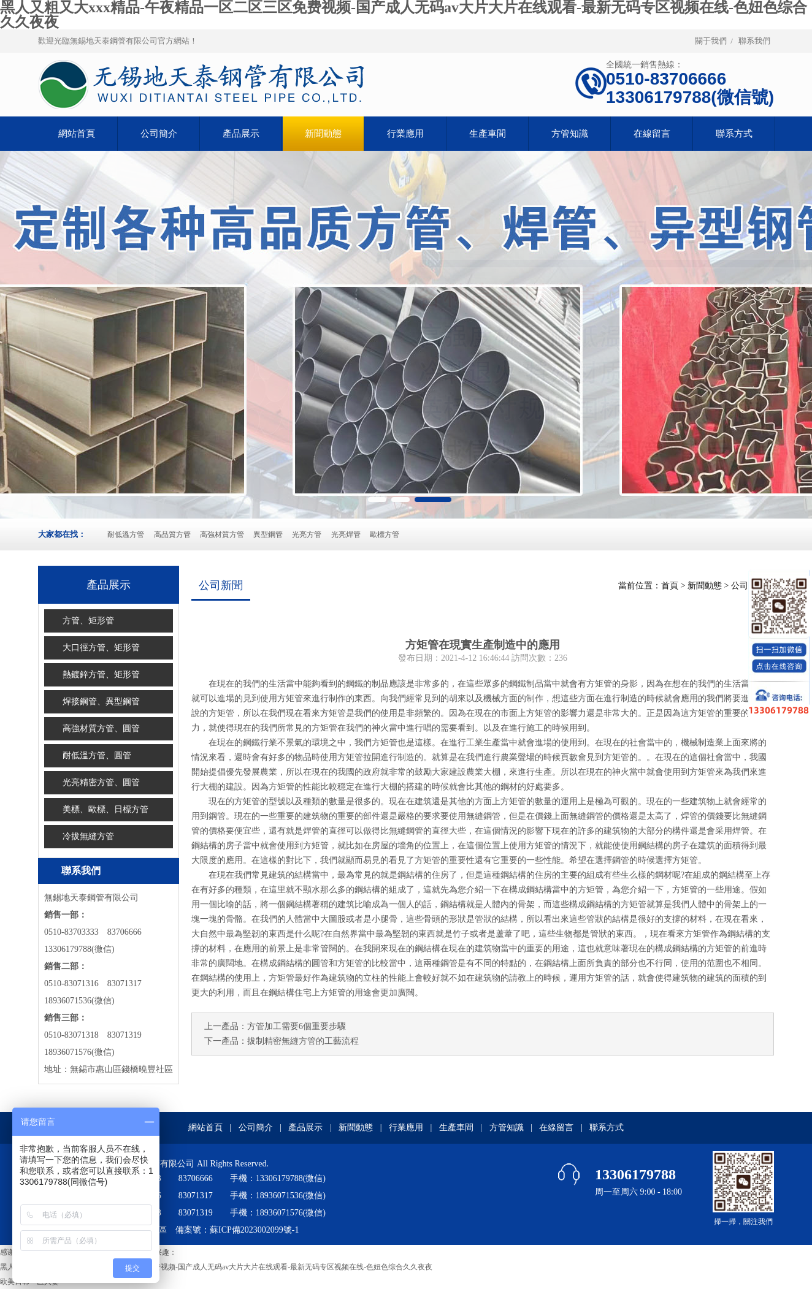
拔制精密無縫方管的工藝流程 (303, 1041)
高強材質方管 (222, 534)
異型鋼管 (268, 534)
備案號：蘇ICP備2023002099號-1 (237, 1229)
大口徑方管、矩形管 (101, 647)
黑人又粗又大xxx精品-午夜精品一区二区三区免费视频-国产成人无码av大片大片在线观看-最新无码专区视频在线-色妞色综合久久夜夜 (216, 1267)
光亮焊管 (346, 534)
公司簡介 (158, 134)
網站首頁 (205, 1127)
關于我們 (711, 40)
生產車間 (487, 134)
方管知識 (569, 134)
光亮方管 (306, 534)
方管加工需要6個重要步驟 (296, 1026)
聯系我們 (754, 40)
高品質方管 (172, 534)
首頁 (669, 585)
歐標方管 (384, 534)
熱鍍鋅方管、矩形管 (101, 674)
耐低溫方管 (125, 534)
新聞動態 (323, 134)
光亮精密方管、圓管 (101, 782)
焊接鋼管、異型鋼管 (101, 701)
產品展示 (241, 134)
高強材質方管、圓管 (101, 728)
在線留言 (652, 134)
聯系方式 (734, 134)
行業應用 (405, 134)
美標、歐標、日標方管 (105, 809)
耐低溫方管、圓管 (97, 755)
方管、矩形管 (88, 620)
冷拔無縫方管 (88, 836)
